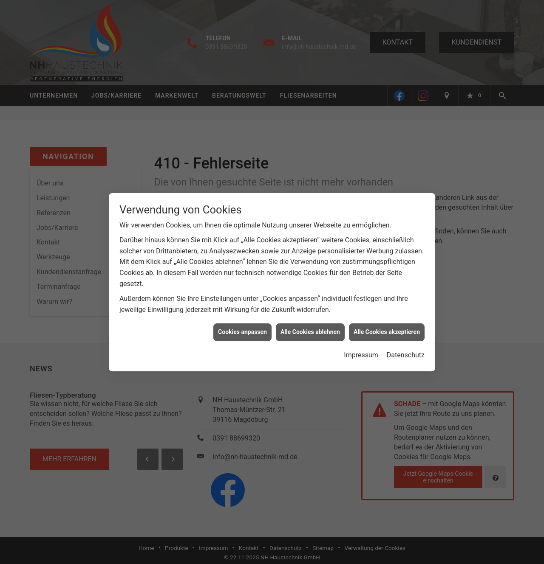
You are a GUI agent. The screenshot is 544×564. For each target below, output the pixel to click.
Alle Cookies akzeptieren (387, 328)
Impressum (361, 352)
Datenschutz (406, 352)
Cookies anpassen (242, 328)
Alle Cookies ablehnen (310, 328)
